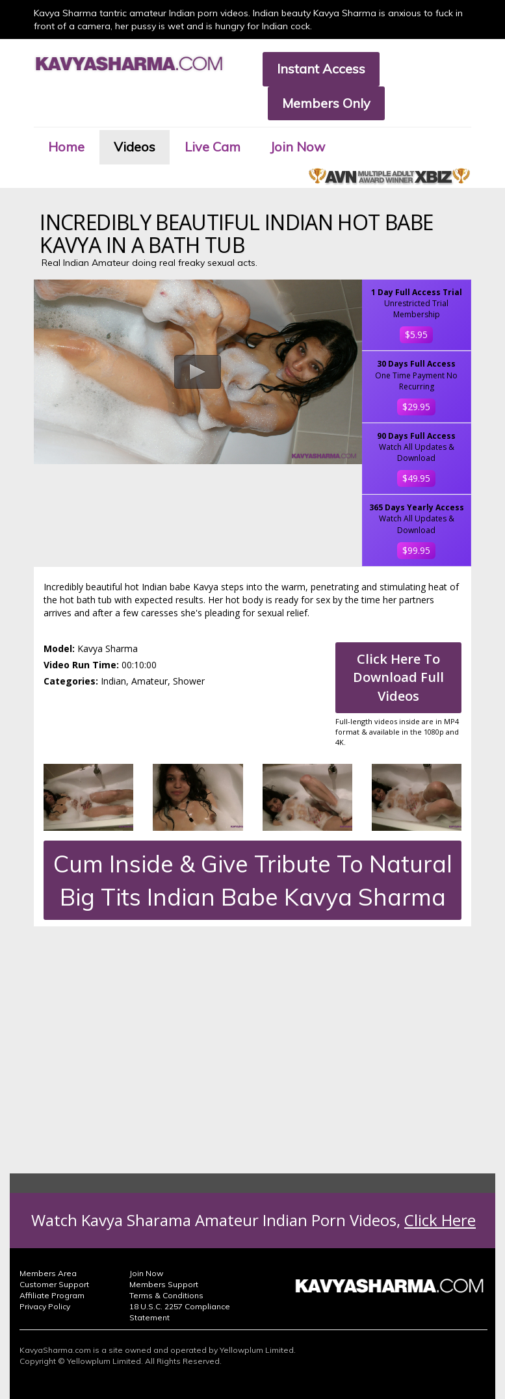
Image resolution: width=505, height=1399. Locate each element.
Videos (134, 146)
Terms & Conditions (166, 1295)
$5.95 (416, 334)
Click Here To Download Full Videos (398, 677)
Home (66, 146)
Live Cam (212, 146)
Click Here (440, 1220)
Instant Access (321, 68)
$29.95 (416, 406)
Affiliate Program (51, 1295)
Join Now (297, 146)
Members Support (163, 1284)
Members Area (48, 1273)
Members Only (326, 103)
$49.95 (416, 478)
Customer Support (54, 1284)
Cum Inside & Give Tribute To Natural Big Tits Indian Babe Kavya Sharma (252, 880)
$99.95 (416, 550)
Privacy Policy (44, 1306)
